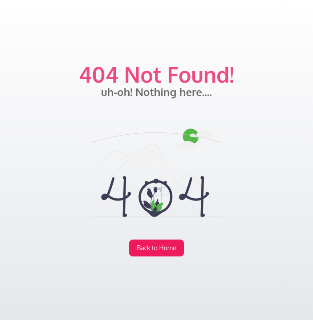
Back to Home (156, 248)
